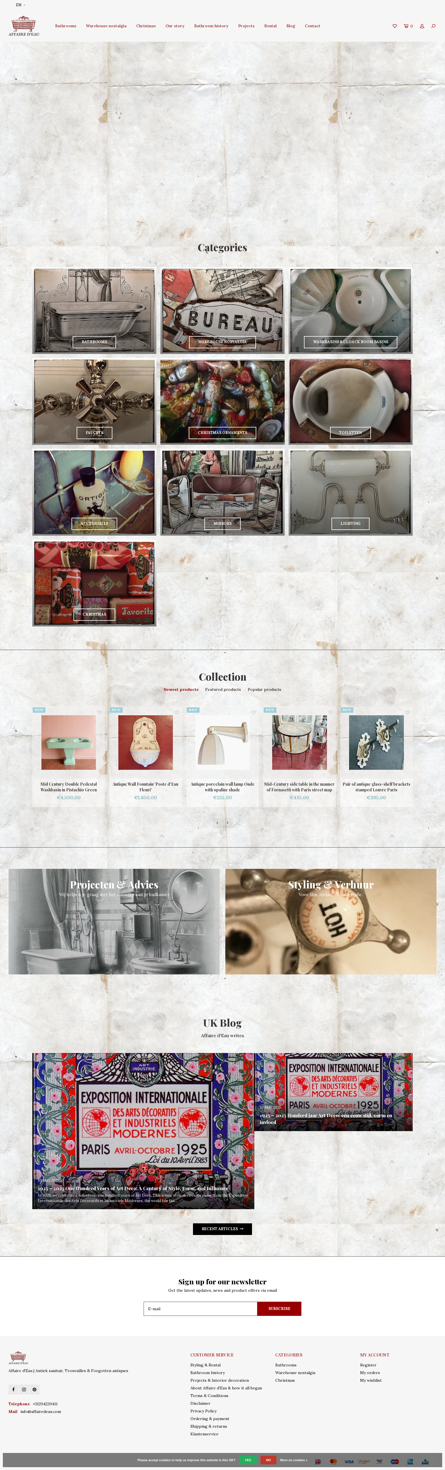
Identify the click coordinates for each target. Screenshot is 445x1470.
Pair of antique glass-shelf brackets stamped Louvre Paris (376, 786)
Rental (270, 25)
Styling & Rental (205, 1365)
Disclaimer (200, 1403)
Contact (312, 25)
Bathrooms (65, 25)
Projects (246, 25)
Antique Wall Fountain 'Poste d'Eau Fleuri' (145, 786)
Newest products (181, 689)
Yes (248, 1460)
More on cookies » (293, 1460)
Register (368, 1365)
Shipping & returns (208, 1426)
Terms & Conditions (209, 1395)
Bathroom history (211, 25)
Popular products (264, 689)
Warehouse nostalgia (106, 25)
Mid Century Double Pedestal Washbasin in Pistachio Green (69, 786)
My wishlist (371, 1380)
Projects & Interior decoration (219, 1380)
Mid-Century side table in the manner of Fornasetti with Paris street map (299, 786)
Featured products (223, 689)
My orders (370, 1372)
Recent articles (223, 1228)
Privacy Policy (203, 1411)
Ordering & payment (209, 1418)
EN (20, 5)
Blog (290, 25)
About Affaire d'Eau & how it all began (226, 1388)
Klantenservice (204, 1434)
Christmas (146, 25)
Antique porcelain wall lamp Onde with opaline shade (223, 786)
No (268, 1460)
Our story (174, 25)
